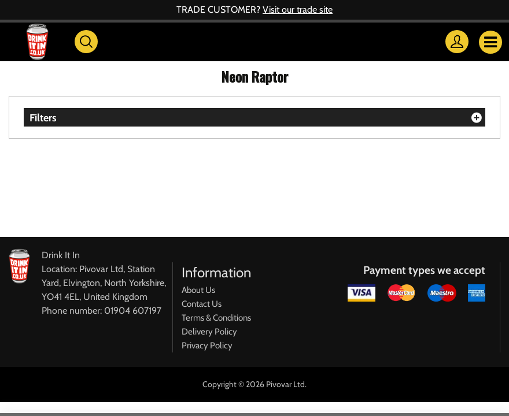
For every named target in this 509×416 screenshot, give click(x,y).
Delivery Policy (209, 331)
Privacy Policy (207, 345)
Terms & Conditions (216, 318)
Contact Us (202, 304)
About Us (198, 290)
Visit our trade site (298, 9)
